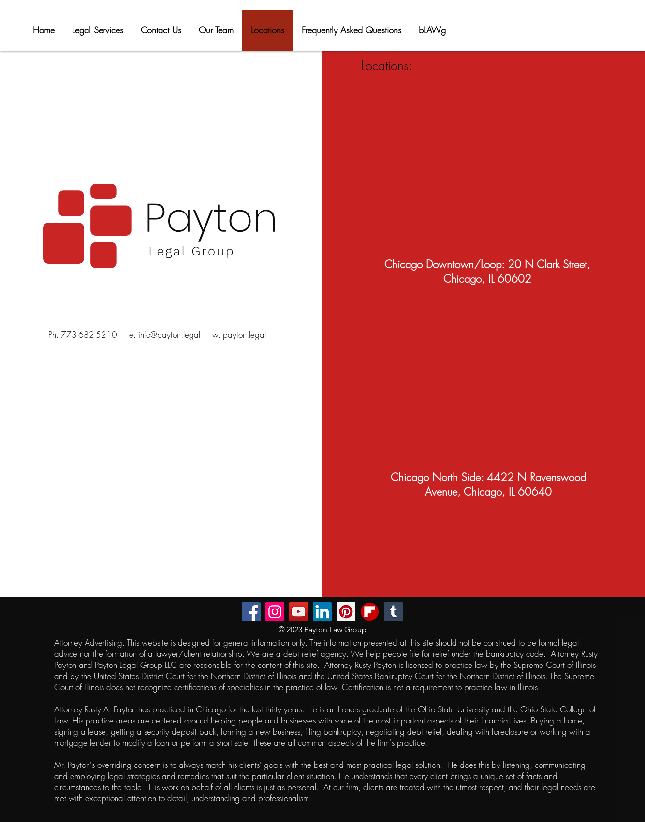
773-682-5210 (89, 334)
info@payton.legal (169, 334)
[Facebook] (251, 611)
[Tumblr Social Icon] (393, 611)
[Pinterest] (346, 611)
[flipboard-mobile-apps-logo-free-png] (369, 611)
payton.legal (244, 334)
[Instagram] (274, 611)
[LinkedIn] (322, 611)
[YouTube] (298, 611)
